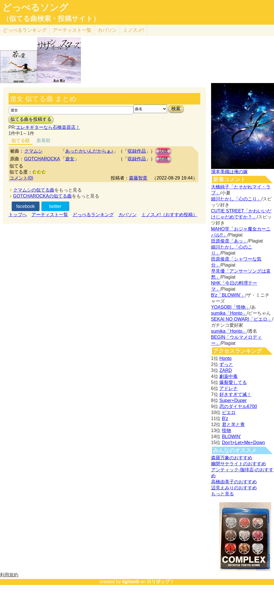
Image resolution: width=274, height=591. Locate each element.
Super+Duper (233, 400)
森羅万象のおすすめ (231, 457)
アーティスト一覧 (49, 214)
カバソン (107, 30)
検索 (175, 108)
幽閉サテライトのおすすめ (238, 463)
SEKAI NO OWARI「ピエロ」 (241, 319)
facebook (25, 206)
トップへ (18, 214)
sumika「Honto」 (229, 313)
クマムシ (33, 151)
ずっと (226, 364)
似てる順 (20, 140)
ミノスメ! (133, 30)
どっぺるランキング (93, 214)
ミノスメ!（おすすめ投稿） (169, 214)
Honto (225, 358)
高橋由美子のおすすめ (234, 481)
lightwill (130, 581)
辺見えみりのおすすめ (234, 487)
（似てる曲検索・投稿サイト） (51, 18)
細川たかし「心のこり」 (236, 198)
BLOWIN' (231, 436)
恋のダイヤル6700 (238, 406)
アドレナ (228, 388)
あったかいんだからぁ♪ (89, 151)
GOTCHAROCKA (42, 158)
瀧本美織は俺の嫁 (229, 171)
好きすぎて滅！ (235, 394)
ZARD (225, 370)
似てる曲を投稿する (30, 119)
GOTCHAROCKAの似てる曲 (42, 196)
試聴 (163, 151)
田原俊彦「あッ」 (229, 241)
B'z (225, 418)
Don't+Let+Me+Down (243, 442)
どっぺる (25, 30)
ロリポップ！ (160, 581)
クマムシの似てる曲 (33, 190)
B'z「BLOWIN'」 (228, 295)
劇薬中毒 (228, 376)
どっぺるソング (35, 7)
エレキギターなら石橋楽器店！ (48, 127)
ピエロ (229, 412)
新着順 (43, 140)
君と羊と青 (233, 424)
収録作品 (137, 151)
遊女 (69, 158)
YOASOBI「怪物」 (230, 307)
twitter (55, 206)
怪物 (226, 430)
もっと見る (222, 493)
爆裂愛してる (233, 382)
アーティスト (72, 30)
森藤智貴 (138, 178)
